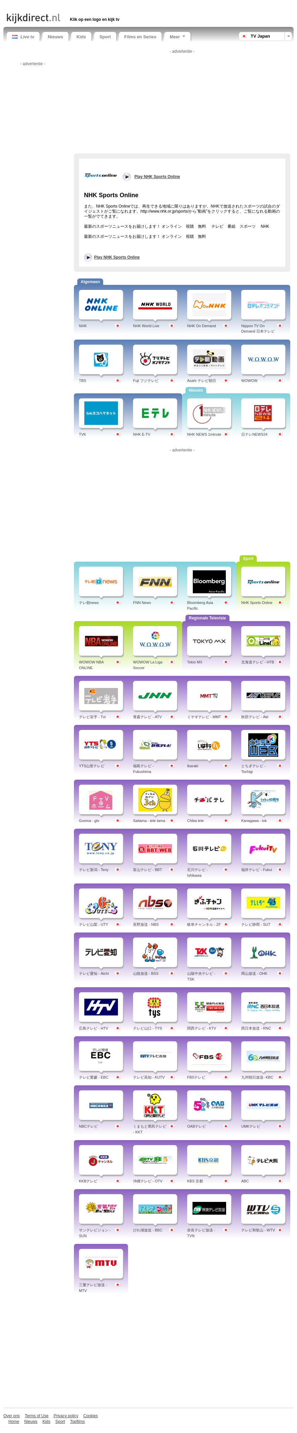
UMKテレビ (250, 1126)
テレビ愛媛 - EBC (93, 1077)
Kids (81, 36)
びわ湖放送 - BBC (147, 1230)
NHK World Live (146, 326)
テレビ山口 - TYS (147, 1028)
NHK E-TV (141, 434)
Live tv (23, 36)
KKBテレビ (88, 1181)
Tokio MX (194, 662)
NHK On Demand (201, 326)
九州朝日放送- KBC (257, 1077)
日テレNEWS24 (254, 434)
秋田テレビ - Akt (254, 717)
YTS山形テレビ (91, 766)
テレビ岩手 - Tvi (92, 717)
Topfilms (77, 1421)
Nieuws (55, 36)
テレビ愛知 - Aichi (94, 973)
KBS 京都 (195, 1181)
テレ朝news (89, 603)
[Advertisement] (85, 5)
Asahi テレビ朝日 (201, 381)
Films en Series (140, 36)
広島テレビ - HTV (93, 1028)
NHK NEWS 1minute (204, 434)
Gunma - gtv (89, 821)
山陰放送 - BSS (146, 973)
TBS (82, 381)
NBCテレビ (88, 1126)
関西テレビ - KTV (201, 1028)
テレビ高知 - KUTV (149, 1077)
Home (13, 1421)
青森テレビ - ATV (147, 717)
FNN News (142, 603)
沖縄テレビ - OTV (147, 1181)
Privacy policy (65, 1416)
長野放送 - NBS (146, 924)
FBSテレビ (196, 1077)
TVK (82, 434)
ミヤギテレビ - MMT (204, 717)
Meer (177, 36)
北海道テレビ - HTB (257, 662)
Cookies (90, 1416)
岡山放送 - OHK (254, 973)
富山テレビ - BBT (147, 870)
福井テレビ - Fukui (256, 870)
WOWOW (249, 381)
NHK (83, 326)
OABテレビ (196, 1126)
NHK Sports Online (256, 603)
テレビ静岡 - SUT (255, 924)
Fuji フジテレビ (146, 381)
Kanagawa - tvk (254, 821)
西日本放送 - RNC (256, 1028)
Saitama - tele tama (149, 821)
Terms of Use (37, 1416)
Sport (105, 36)
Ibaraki (192, 766)
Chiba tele (195, 821)
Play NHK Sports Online (117, 257)
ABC (245, 1181)
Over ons (11, 1416)
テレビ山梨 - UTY (93, 924)
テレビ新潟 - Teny (94, 870)
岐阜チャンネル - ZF (204, 924)
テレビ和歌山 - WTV (258, 1230)
